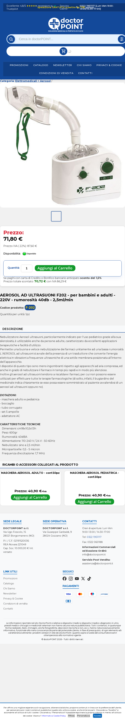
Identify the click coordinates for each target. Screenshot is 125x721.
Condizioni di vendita (56, 73)
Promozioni (19, 65)
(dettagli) (89, 7)
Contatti (85, 73)
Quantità (13, 267)
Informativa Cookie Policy (54, 715)
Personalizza (83, 715)
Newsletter (62, 65)
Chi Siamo (84, 65)
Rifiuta (71, 715)
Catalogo (40, 65)
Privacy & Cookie (109, 65)
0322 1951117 (94, 537)
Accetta (97, 715)
